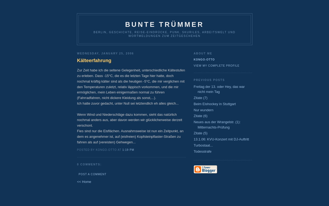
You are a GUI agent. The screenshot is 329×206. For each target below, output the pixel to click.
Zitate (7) (201, 98)
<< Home (84, 182)
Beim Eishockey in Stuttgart (215, 104)
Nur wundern (203, 110)
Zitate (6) (201, 116)
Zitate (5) (201, 133)
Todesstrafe (203, 151)
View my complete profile (217, 65)
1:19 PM (128, 149)
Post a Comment (93, 174)
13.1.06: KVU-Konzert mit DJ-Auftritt (221, 139)
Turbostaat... (203, 145)
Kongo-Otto (204, 59)
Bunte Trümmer (164, 24)
